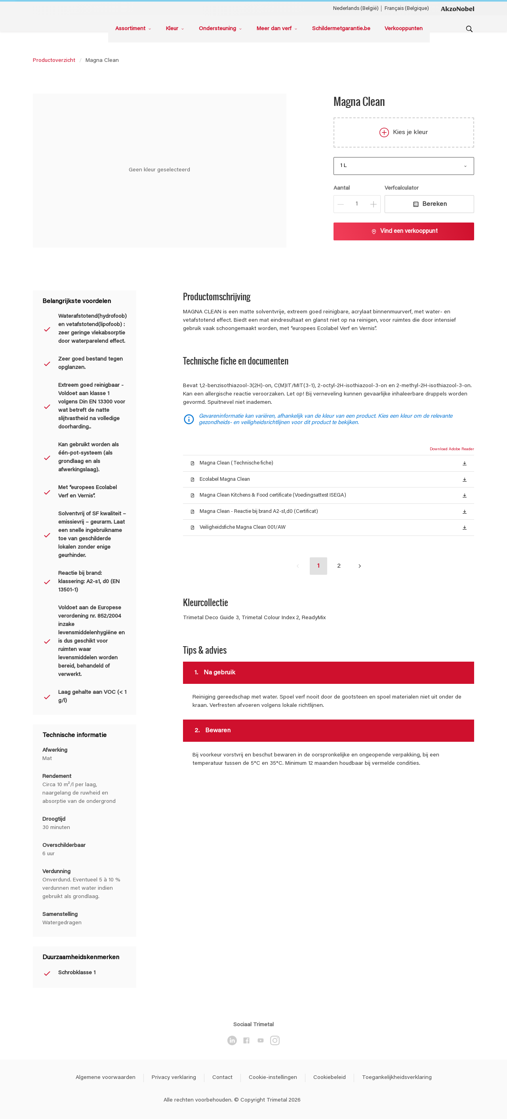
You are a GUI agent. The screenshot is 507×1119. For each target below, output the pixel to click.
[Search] (469, 29)
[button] (464, 463)
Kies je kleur (403, 132)
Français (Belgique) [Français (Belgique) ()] (407, 8)
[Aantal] (357, 204)
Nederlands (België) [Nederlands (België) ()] (356, 8)
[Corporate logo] (457, 8)
